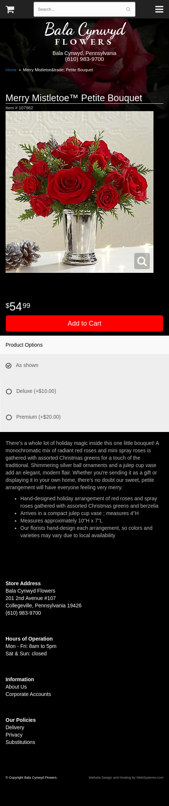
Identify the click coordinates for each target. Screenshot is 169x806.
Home (11, 70)
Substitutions (20, 742)
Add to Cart (84, 323)
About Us (16, 687)
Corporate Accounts (28, 694)
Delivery (15, 727)
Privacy (14, 735)
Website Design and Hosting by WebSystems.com (126, 777)
